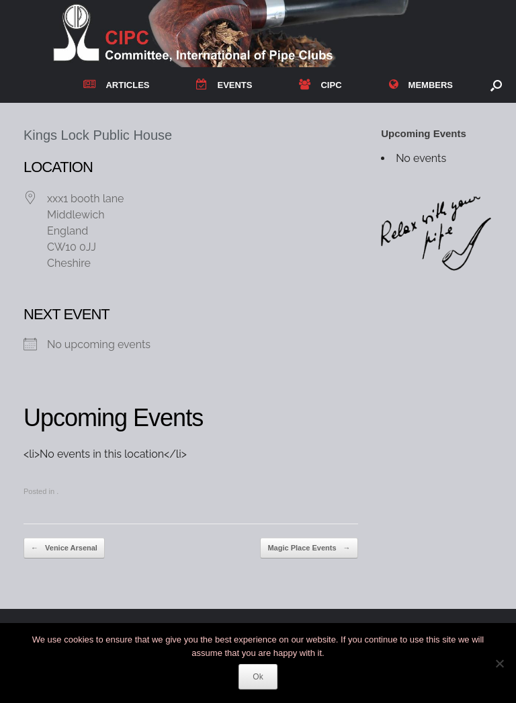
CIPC (320, 85)
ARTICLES (116, 85)
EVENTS (224, 85)
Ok (258, 676)
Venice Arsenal (64, 548)
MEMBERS (421, 85)
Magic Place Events (308, 548)
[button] (496, 85)
